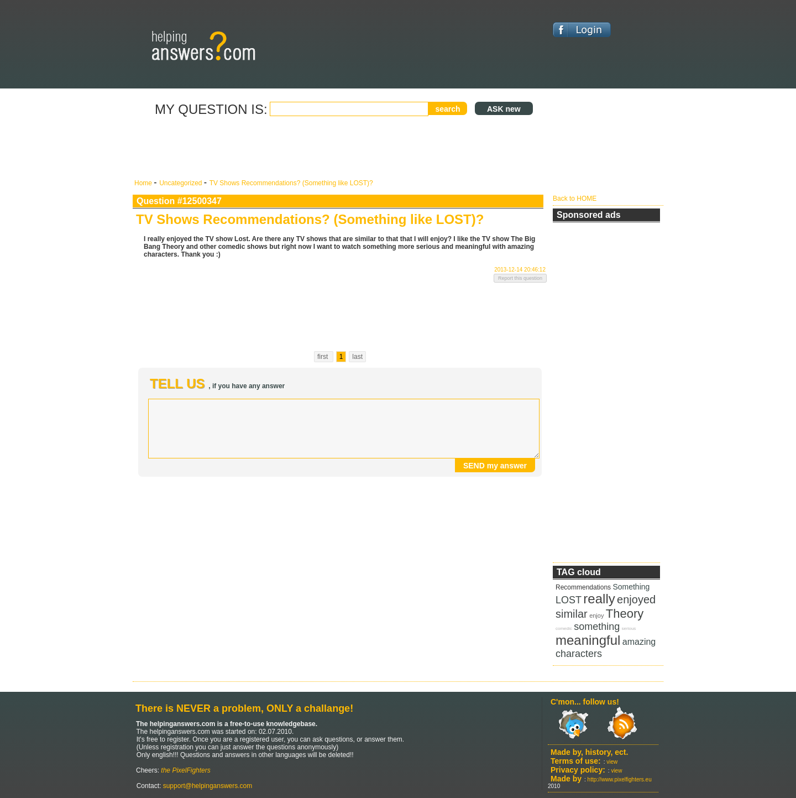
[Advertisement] (340, 148)
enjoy (596, 615)
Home (144, 183)
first (323, 357)
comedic (564, 628)
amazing (639, 641)
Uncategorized (181, 183)
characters (579, 653)
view (611, 762)
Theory (624, 613)
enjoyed (636, 599)
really (599, 598)
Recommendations (583, 587)
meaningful (588, 640)
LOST (569, 600)
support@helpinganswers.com (206, 786)
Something (631, 586)
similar (572, 614)
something (597, 626)
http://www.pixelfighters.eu (620, 779)
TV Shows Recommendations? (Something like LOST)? (291, 183)
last (357, 357)
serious (629, 628)
